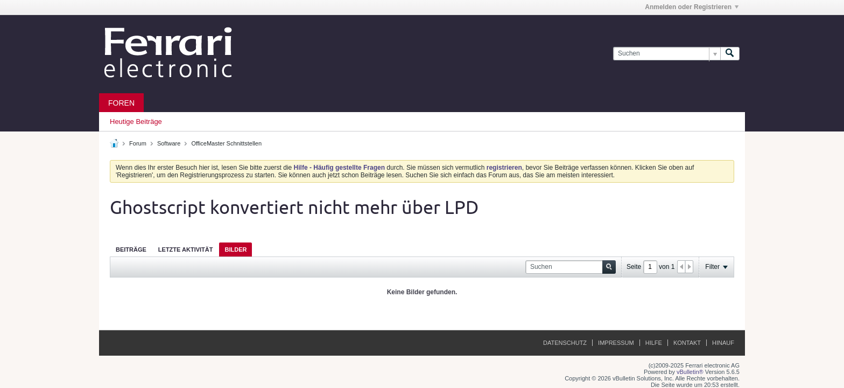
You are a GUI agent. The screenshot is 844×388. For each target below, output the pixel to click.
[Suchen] (666, 53)
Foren (121, 103)
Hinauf (723, 343)
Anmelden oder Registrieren (691, 7)
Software (168, 143)
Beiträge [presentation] (131, 249)
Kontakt (687, 343)
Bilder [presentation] (235, 249)
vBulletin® (690, 372)
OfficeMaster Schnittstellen (226, 143)
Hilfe (653, 343)
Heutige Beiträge (136, 121)
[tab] (131, 249)
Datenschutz (565, 343)
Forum (137, 143)
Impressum (616, 343)
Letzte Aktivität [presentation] (185, 249)
